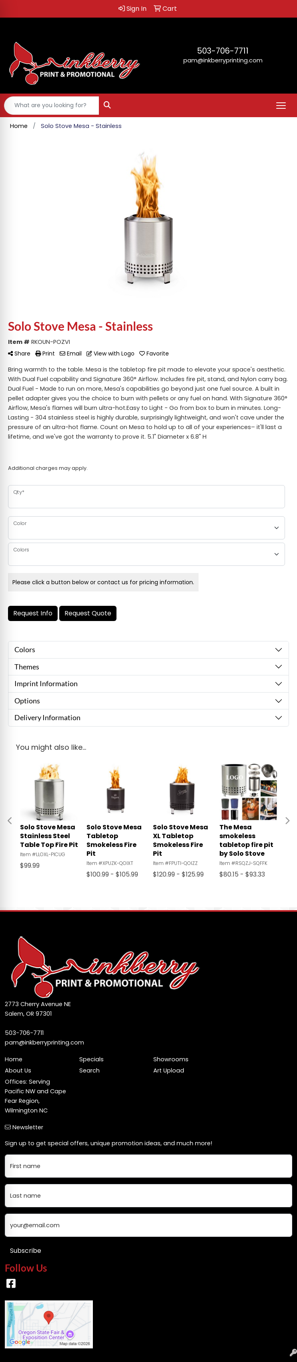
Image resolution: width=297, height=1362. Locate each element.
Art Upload (168, 1070)
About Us (18, 1070)
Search (89, 1070)
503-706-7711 (223, 50)
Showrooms (171, 1059)
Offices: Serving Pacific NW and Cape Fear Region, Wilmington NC (35, 1096)
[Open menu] (281, 106)
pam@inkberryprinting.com (223, 60)
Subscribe (25, 1250)
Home (13, 1059)
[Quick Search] (51, 105)
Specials (91, 1059)
